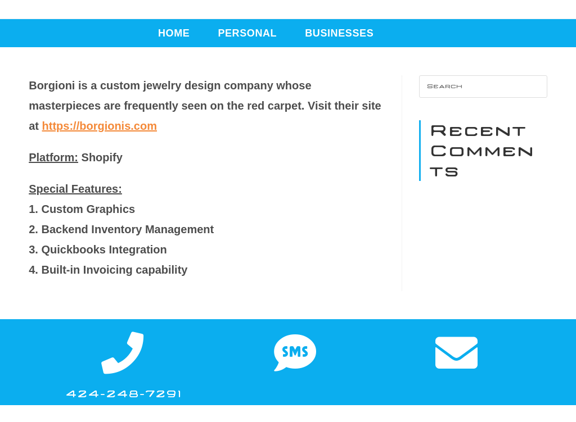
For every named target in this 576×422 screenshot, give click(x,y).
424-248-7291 (123, 394)
